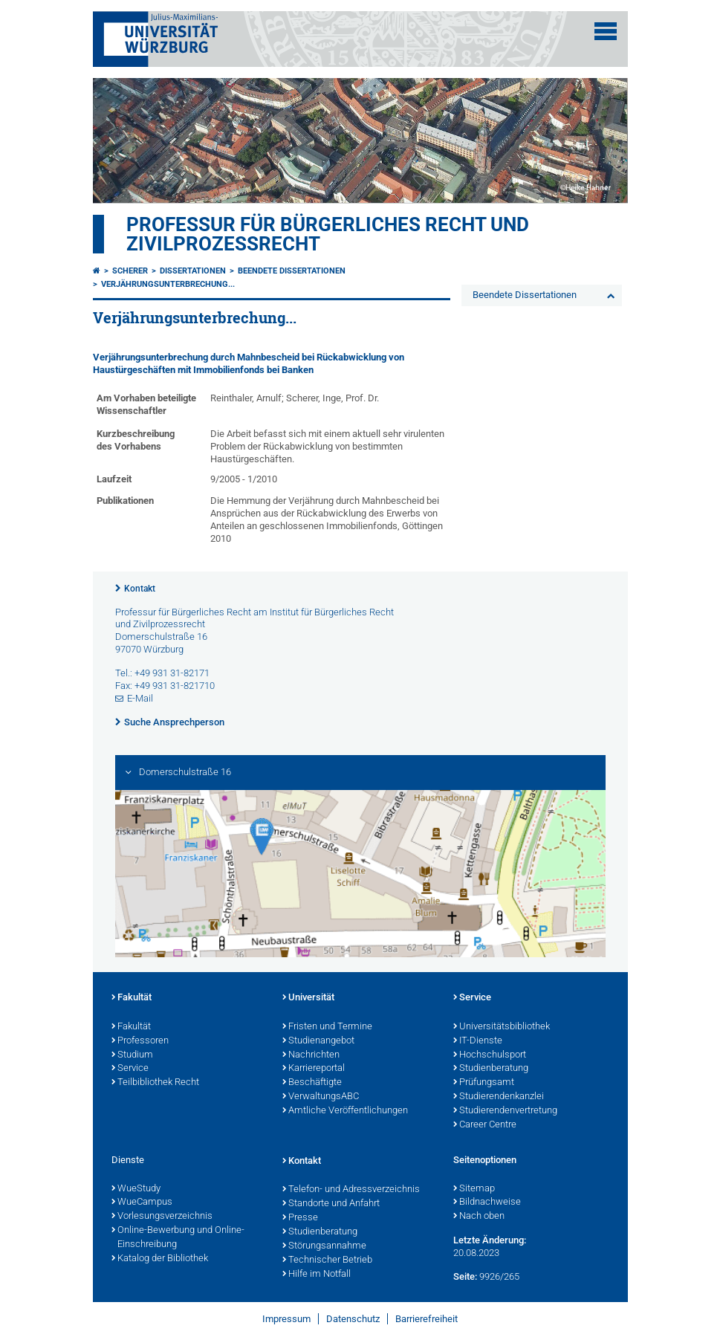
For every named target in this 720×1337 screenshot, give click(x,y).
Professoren (140, 1041)
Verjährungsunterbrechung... (168, 284)
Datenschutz (353, 1318)
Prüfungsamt (483, 1083)
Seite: (465, 1276)
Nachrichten (311, 1055)
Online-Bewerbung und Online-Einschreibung (177, 1238)
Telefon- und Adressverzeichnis (351, 1190)
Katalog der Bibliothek (159, 1259)
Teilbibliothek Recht (155, 1083)
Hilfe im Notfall (316, 1274)
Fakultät (131, 998)
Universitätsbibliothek (501, 1027)
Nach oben (479, 1216)
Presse (300, 1218)
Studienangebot (318, 1041)
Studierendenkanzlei (498, 1097)
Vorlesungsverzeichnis (162, 1216)
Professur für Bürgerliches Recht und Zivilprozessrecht (327, 234)
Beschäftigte (312, 1083)
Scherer (130, 271)
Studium (132, 1055)
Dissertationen (193, 271)
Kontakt (139, 588)
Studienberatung (490, 1068)
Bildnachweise (487, 1202)
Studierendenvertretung (505, 1111)
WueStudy (135, 1189)
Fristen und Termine (327, 1027)
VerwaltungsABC (320, 1097)
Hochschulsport (489, 1055)
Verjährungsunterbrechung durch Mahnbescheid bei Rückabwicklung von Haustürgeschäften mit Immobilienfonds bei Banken (248, 363)
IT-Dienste (477, 1041)
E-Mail (140, 698)
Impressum (286, 1318)
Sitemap (474, 1189)
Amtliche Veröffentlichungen (345, 1111)
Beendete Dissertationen (292, 271)
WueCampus (141, 1202)
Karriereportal (313, 1068)
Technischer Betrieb (327, 1260)
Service (130, 1068)
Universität (308, 998)
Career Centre (484, 1125)
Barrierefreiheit (426, 1318)
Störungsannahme (324, 1246)
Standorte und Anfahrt (331, 1204)
